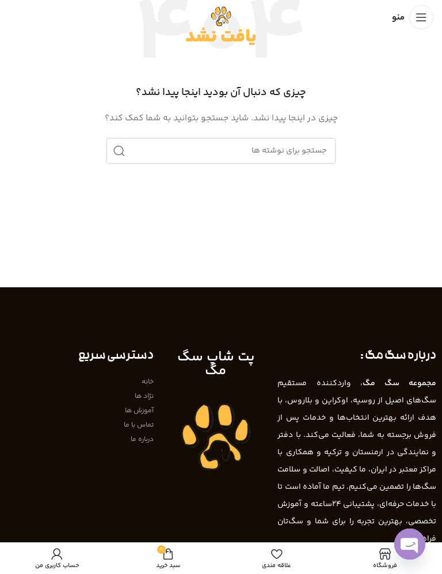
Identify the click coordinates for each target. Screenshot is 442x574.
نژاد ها (144, 396)
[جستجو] (221, 151)
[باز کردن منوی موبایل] (412, 17)
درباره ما (142, 439)
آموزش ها (139, 410)
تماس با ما (139, 425)
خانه (148, 382)
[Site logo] (221, 17)
